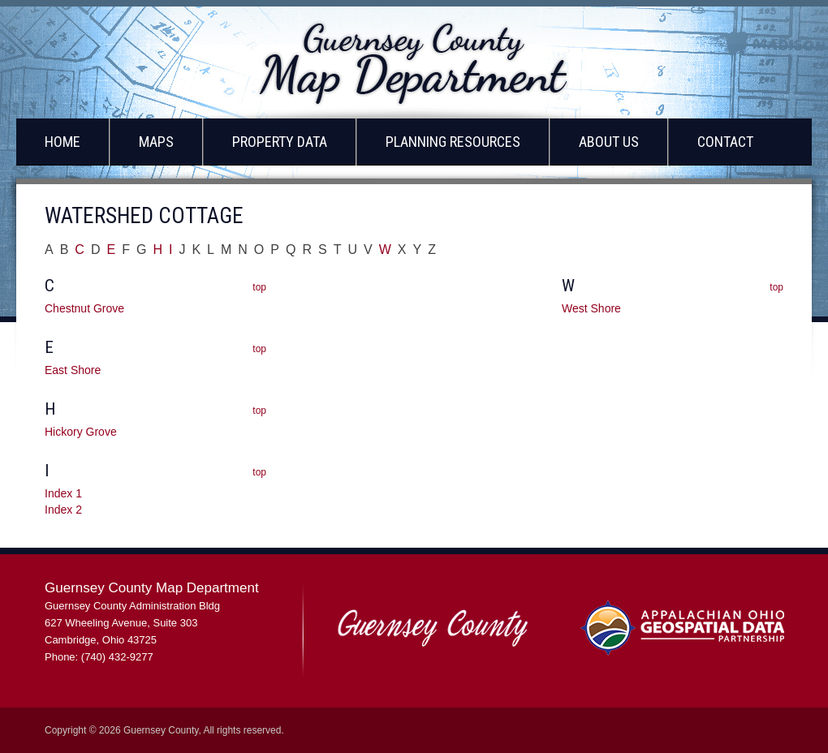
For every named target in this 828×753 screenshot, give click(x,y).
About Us (609, 141)
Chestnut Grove (84, 308)
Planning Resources (453, 141)
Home (62, 141)
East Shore (73, 370)
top (259, 287)
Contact (725, 141)
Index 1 (63, 493)
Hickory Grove (81, 431)
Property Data (279, 141)
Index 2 (63, 509)
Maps (156, 141)
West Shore (591, 308)
